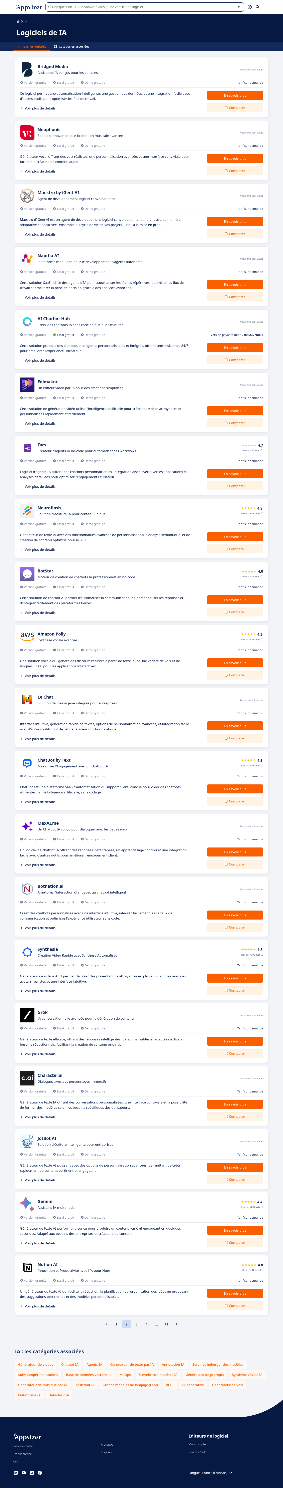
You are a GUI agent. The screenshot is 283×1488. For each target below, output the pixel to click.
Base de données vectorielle (89, 1374)
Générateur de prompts (205, 1374)
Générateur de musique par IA (42, 1385)
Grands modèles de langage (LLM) (130, 1385)
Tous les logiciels (31, 46)
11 (166, 1324)
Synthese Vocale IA (247, 1374)
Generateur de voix (227, 1385)
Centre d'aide (197, 1452)
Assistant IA (85, 1385)
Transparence (22, 1454)
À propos (107, 1444)
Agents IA (94, 1364)
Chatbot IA (70, 1364)
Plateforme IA (29, 1395)
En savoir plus (235, 95)
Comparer (237, 107)
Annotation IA (173, 1364)
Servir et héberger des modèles (217, 1364)
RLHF (170, 1385)
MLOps (125, 1374)
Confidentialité (23, 1446)
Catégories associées (71, 46)
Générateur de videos (35, 1364)
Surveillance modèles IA (158, 1374)
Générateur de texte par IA (132, 1364)
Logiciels (107, 1452)
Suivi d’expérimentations (38, 1374)
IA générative (193, 1385)
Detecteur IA (59, 1395)
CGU (16, 1462)
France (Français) (217, 1472)
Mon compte (197, 1444)
